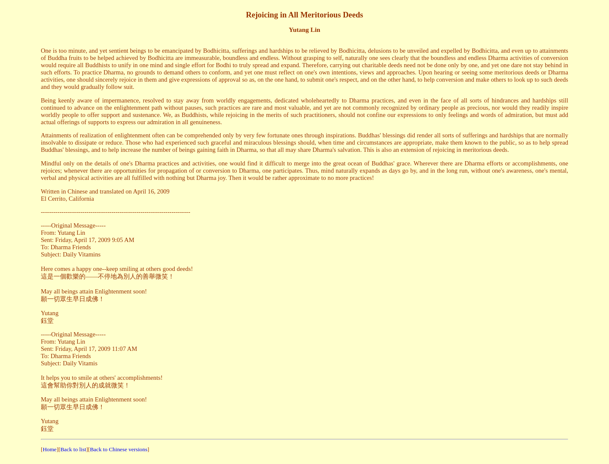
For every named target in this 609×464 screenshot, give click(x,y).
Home (50, 449)
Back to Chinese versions (118, 449)
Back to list (73, 449)
